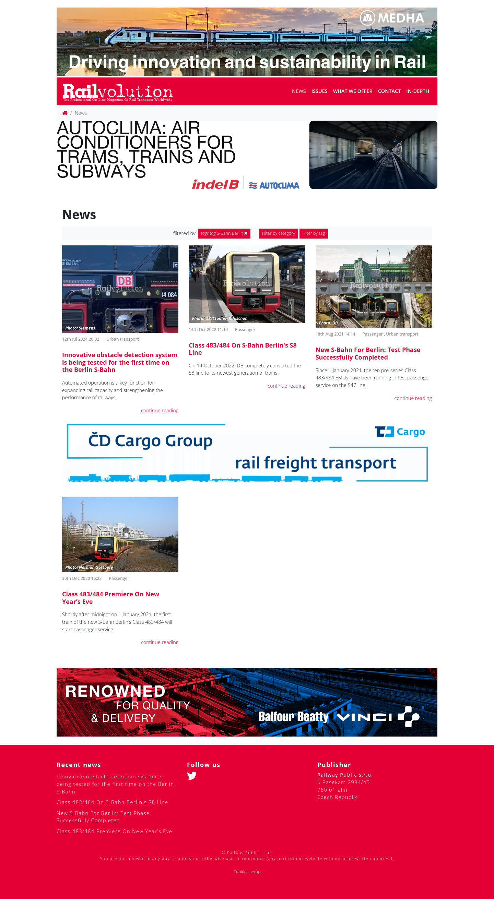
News (299, 91)
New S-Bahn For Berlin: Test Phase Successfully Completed (368, 353)
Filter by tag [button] (314, 233)
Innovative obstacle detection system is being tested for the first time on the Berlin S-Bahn (119, 362)
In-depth (417, 91)
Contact (389, 91)
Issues (319, 91)
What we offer (353, 91)
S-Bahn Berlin (224, 233)
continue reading (159, 410)
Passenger (245, 329)
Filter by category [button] (278, 233)
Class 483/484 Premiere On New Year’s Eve (110, 598)
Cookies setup (247, 872)
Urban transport (122, 339)
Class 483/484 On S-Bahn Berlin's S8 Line (242, 349)
